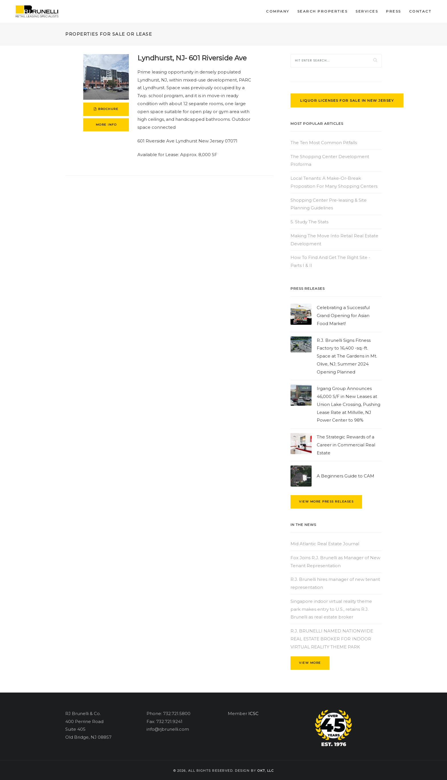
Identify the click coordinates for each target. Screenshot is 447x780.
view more (310, 663)
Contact (420, 11)
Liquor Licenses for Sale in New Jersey (347, 100)
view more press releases (326, 501)
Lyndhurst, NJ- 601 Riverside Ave (192, 58)
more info (106, 124)
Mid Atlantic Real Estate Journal (324, 543)
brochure (106, 109)
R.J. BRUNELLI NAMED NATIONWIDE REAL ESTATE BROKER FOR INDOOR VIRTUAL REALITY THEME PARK (331, 639)
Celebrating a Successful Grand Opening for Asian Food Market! (343, 315)
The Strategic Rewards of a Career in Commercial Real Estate (346, 445)
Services (366, 11)
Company (277, 11)
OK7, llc (265, 771)
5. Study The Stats (309, 221)
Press (393, 11)
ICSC (253, 713)
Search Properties (322, 11)
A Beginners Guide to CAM (345, 476)
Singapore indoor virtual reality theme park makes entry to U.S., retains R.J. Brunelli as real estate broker (331, 609)
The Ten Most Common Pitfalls (323, 142)
